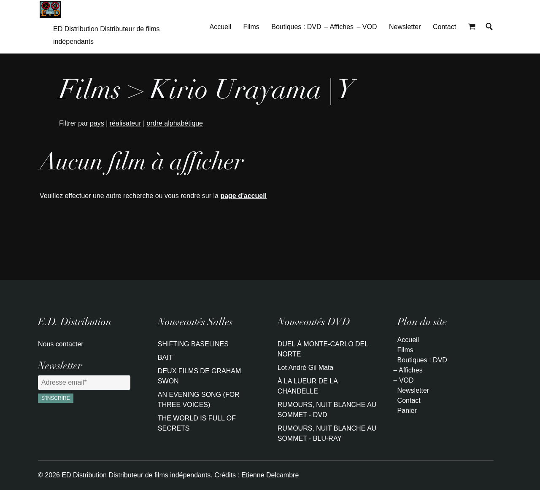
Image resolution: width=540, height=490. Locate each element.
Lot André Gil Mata (306, 367)
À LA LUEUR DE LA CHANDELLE (308, 386)
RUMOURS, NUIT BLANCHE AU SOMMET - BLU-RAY (327, 433)
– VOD (366, 26)
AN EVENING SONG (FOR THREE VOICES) (199, 399)
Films (251, 26)
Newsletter (405, 26)
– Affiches (339, 26)
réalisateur (125, 123)
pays (97, 123)
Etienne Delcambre (270, 475)
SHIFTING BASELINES (193, 344)
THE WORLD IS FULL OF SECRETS (197, 423)
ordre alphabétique (175, 123)
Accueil (221, 26)
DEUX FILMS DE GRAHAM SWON (199, 376)
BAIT (165, 357)
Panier (407, 410)
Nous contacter (61, 344)
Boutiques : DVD (296, 26)
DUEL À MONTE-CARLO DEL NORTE (323, 349)
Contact (444, 26)
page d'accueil (243, 195)
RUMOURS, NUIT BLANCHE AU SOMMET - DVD (327, 409)
